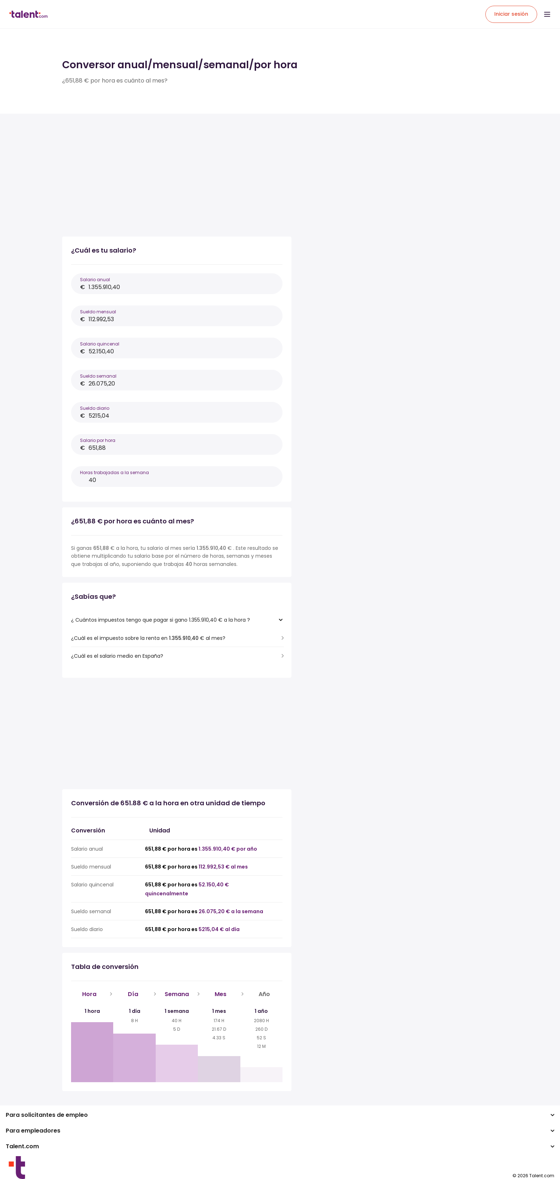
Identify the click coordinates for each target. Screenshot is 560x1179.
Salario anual (95, 280)
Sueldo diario (94, 408)
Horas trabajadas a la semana (114, 472)
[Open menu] (547, 14)
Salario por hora (97, 440)
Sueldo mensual (98, 312)
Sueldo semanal (98, 376)
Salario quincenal (99, 344)
